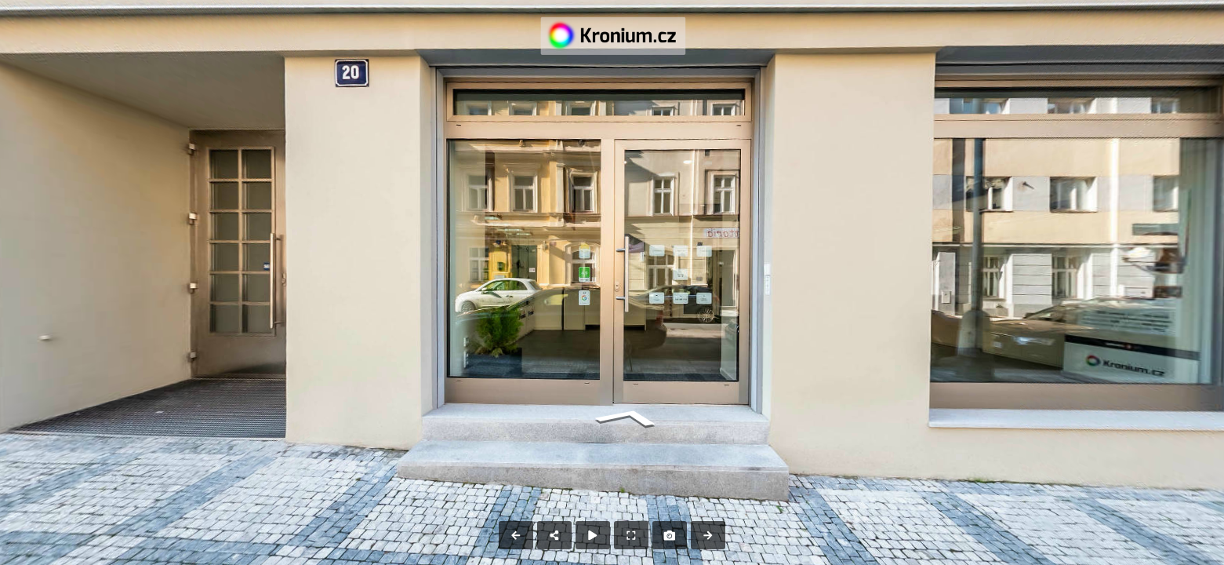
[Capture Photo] (669, 535)
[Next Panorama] (708, 535)
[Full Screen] (631, 535)
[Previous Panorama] (516, 535)
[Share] (554, 535)
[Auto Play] (593, 535)
